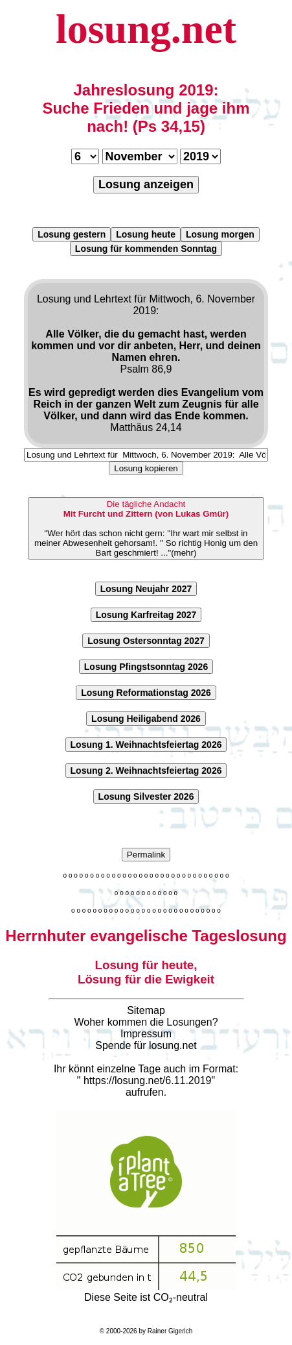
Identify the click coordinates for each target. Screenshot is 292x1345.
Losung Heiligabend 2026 (146, 718)
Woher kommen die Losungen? (146, 1022)
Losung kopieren (146, 468)
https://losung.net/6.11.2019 (147, 1080)
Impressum (146, 1033)
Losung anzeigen (146, 184)
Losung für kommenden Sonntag (146, 248)
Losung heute (145, 234)
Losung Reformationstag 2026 (146, 692)
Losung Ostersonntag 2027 (145, 640)
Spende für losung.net (146, 1045)
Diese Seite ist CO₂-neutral (146, 1292)
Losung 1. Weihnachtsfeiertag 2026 (146, 744)
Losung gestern (72, 234)
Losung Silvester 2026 (146, 796)
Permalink (146, 854)
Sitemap (146, 1010)
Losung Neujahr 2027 (146, 589)
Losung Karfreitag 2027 (146, 615)
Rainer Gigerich (170, 1331)
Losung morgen (220, 234)
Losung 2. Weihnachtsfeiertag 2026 (146, 770)
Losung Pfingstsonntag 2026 (146, 666)
